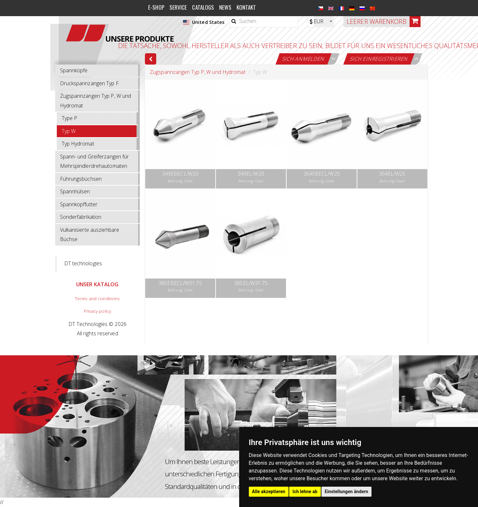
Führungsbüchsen (81, 178)
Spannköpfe (74, 70)
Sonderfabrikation (81, 216)
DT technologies (83, 263)
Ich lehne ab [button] (304, 491)
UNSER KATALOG (97, 284)
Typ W (69, 131)
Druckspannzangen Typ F (89, 83)
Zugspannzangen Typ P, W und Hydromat (95, 100)
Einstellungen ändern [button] (346, 491)
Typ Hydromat (78, 143)
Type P (69, 118)
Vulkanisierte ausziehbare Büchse (89, 234)
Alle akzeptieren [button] (268, 491)
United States (203, 22)
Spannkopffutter (79, 204)
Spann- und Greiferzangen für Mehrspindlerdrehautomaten (94, 161)
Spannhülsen (75, 191)
